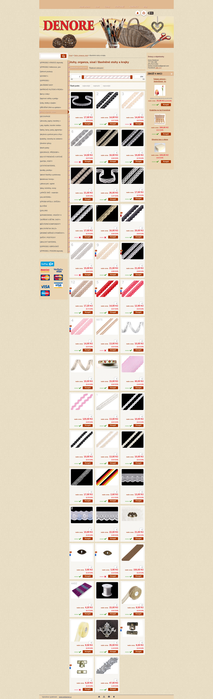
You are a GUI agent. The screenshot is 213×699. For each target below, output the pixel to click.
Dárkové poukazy (46, 72)
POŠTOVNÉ (119, 7)
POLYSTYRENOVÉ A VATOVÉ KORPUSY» (50, 157)
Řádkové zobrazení (96, 68)
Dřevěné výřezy (45, 143)
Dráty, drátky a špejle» (48, 103)
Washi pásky (44, 148)
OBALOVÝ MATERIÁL (48, 242)
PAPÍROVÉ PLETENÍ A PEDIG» (51, 90)
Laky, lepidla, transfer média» (50, 125)
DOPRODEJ (44, 81)
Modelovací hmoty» (47, 179)
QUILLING (44, 211)
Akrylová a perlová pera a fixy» (51, 134)
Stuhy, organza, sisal (81, 55)
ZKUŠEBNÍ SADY (46, 85)
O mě (97, 7)
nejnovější (106, 86)
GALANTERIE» (45, 197)
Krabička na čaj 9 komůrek (160, 110)
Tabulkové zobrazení (78, 68)
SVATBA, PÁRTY (46, 161)
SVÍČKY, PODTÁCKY (48, 237)
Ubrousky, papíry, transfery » (50, 121)
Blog (145, 7)
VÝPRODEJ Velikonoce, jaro (50, 67)
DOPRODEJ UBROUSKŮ (49, 246)
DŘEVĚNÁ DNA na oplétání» (50, 107)
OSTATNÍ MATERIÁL (47, 166)
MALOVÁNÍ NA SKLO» (48, 229)
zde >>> (159, 68)
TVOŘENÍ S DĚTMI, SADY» (50, 220)
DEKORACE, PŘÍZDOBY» (49, 152)
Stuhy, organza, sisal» (48, 112)
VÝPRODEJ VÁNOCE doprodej (51, 63)
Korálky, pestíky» (46, 170)
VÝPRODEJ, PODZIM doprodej (51, 251)
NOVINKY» (44, 76)
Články (107, 7)
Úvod (70, 55)
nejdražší (96, 86)
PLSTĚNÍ (43, 206)
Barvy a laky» (45, 94)
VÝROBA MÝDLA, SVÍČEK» (50, 202)
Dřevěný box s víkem (160, 140)
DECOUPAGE (45, 116)
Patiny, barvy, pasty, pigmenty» (51, 130)
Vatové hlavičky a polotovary (50, 175)
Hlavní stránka (84, 7)
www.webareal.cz (65, 697)
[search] (63, 56)
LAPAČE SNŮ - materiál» (49, 193)
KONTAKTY (134, 7)
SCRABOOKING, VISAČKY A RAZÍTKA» (50, 215)
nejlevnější (86, 86)
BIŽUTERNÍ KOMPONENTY (50, 224)
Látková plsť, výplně (47, 184)
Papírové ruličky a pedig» (49, 98)
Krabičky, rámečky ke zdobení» (51, 139)
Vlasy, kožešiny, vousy (48, 188)
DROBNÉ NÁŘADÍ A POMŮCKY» (52, 233)
